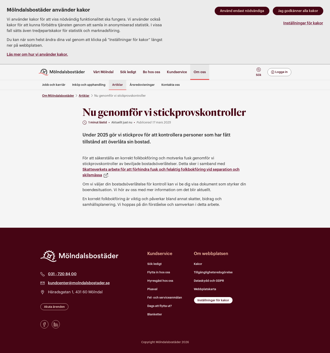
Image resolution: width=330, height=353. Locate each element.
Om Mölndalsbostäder (58, 95)
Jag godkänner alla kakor (298, 11)
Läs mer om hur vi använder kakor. (37, 54)
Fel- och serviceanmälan (164, 297)
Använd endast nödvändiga (242, 11)
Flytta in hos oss (158, 272)
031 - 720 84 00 (62, 274)
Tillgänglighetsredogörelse (213, 272)
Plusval (152, 289)
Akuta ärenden (54, 306)
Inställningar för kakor (303, 23)
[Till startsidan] (63, 72)
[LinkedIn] (56, 324)
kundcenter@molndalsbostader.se (79, 283)
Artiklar (84, 95)
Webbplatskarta (205, 289)
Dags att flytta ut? (159, 306)
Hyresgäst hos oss (160, 280)
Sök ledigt (154, 264)
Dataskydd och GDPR (209, 280)
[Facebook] (44, 324)
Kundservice (159, 254)
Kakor (198, 264)
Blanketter (154, 314)
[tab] (258, 72)
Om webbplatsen (211, 254)
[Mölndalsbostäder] (79, 256)
